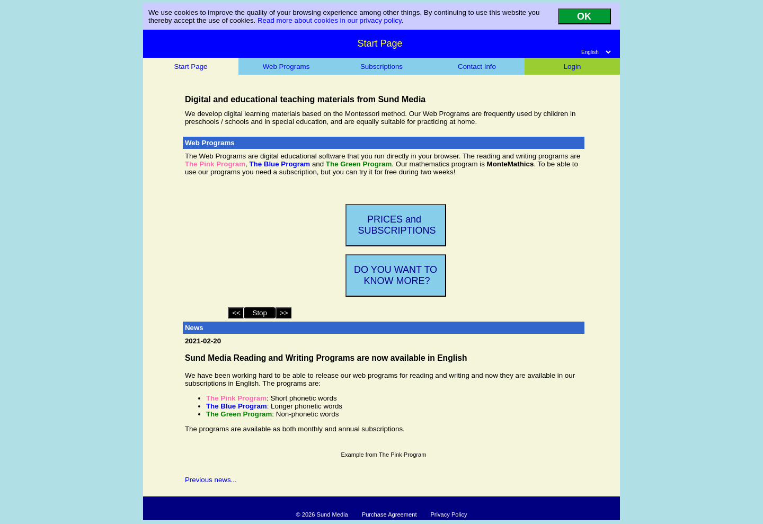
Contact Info (477, 66)
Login (572, 66)
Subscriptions (381, 66)
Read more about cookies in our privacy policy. (330, 20)
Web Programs (286, 66)
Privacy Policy (448, 514)
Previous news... (211, 480)
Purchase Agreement (389, 514)
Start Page (191, 66)
